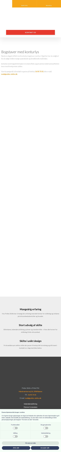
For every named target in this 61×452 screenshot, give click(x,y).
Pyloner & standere (30, 407)
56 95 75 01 (39, 71)
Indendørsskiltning (30, 404)
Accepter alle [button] (44, 448)
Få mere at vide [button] (30, 443)
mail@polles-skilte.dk (9, 74)
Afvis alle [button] (16, 448)
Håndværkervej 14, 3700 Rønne (30, 391)
